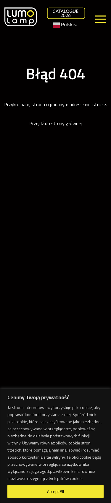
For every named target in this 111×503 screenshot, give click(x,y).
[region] (55, 446)
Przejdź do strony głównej (55, 123)
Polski (63, 25)
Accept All (55, 491)
